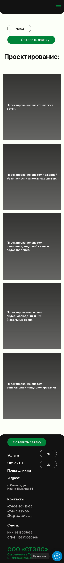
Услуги (13, 455)
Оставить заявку (35, 40)
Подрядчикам (19, 470)
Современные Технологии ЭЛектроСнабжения (25, 556)
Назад (20, 28)
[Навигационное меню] (58, 7)
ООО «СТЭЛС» (27, 549)
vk (48, 464)
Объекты (15, 463)
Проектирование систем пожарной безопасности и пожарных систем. (32, 176)
